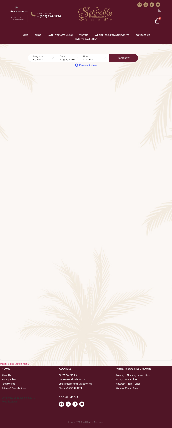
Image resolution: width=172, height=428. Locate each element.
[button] (129, 58)
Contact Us (143, 35)
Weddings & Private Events (112, 35)
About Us (6, 375)
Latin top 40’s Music (60, 35)
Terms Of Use (8, 383)
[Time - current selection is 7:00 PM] (100, 58)
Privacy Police (8, 379)
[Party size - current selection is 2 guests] (43, 58)
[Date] (71, 58)
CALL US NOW (44, 13)
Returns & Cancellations (13, 388)
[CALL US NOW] (33, 14)
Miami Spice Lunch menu (14, 363)
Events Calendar (86, 39)
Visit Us (83, 35)
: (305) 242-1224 (73, 388)
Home (24, 35)
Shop (38, 35)
